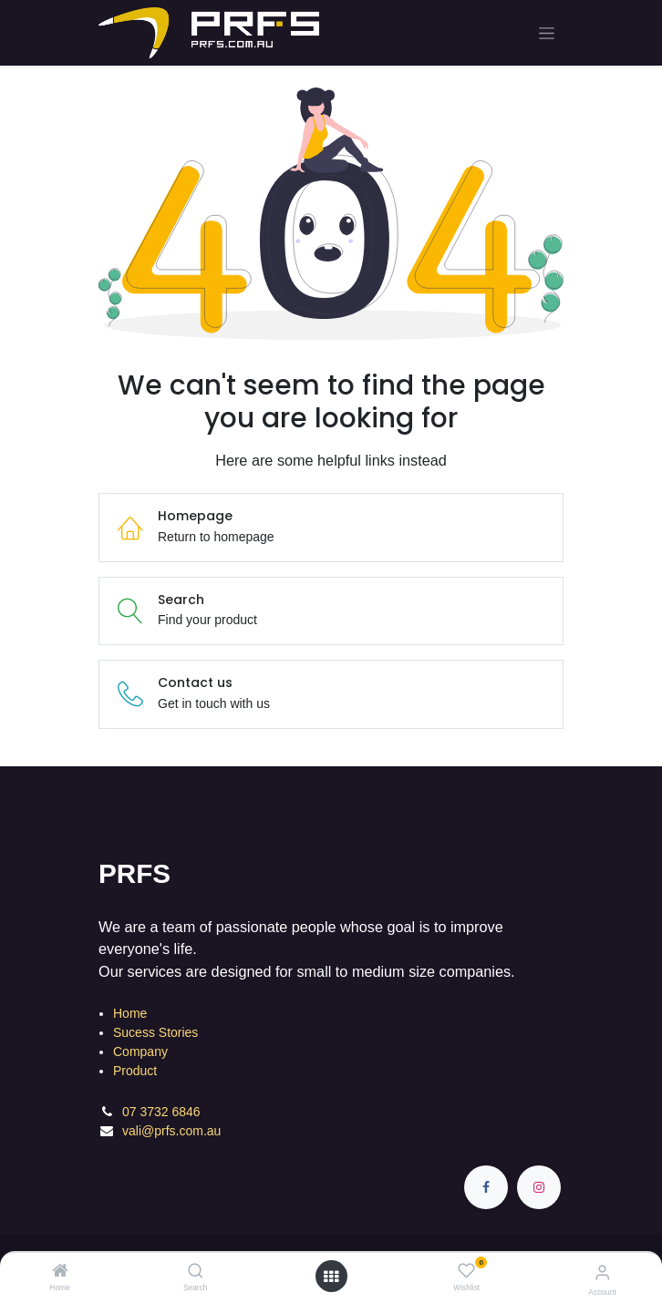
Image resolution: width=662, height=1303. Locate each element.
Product (135, 1070)
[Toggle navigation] (547, 33)
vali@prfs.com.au (171, 1130)
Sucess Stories (155, 1032)
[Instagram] (539, 1187)
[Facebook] (486, 1187)
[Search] (195, 1272)
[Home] (60, 1272)
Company (140, 1051)
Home (130, 1013)
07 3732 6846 (163, 1111)
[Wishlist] (466, 1271)
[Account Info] (602, 1272)
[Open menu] (331, 1277)
